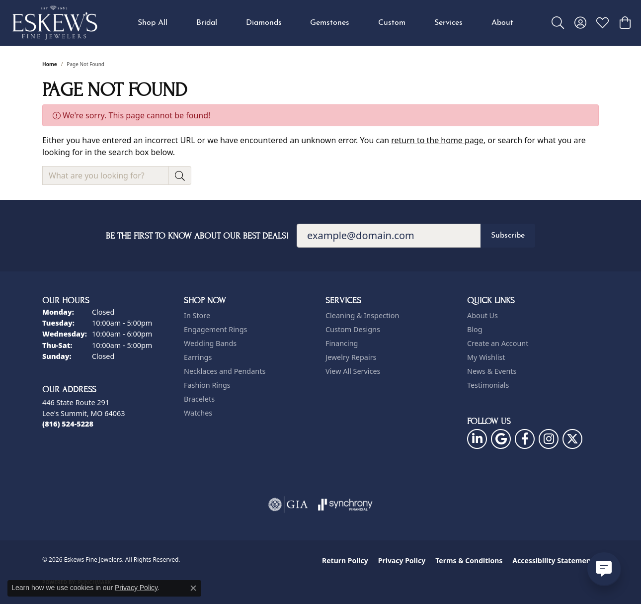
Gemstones (329, 23)
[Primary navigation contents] (325, 23)
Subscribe (508, 236)
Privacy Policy (401, 560)
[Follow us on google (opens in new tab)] (501, 439)
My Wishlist (486, 357)
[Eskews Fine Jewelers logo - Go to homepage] (54, 23)
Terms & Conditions (468, 560)
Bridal (206, 23)
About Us (482, 315)
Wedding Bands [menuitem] (210, 343)
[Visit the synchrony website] (345, 504)
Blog (474, 329)
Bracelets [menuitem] (199, 399)
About (502, 23)
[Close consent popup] (193, 588)
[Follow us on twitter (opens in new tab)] (572, 439)
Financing (341, 343)
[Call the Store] (67, 424)
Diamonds (264, 23)
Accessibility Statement (553, 560)
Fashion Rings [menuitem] (207, 385)
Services (448, 23)
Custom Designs (352, 329)
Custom (391, 23)
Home (49, 64)
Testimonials (488, 385)
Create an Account (497, 343)
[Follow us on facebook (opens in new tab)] (525, 439)
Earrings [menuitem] (198, 357)
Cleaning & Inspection (362, 315)
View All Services (353, 371)
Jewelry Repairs (350, 357)
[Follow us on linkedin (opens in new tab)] (477, 439)
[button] (558, 23)
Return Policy (345, 560)
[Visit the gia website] (288, 504)
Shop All (152, 23)
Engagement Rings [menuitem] (215, 329)
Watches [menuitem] (198, 413)
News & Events (491, 371)
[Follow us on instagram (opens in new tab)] (549, 439)
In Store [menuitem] (197, 315)
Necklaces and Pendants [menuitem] (224, 371)
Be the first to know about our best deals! (197, 236)
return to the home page (437, 140)
